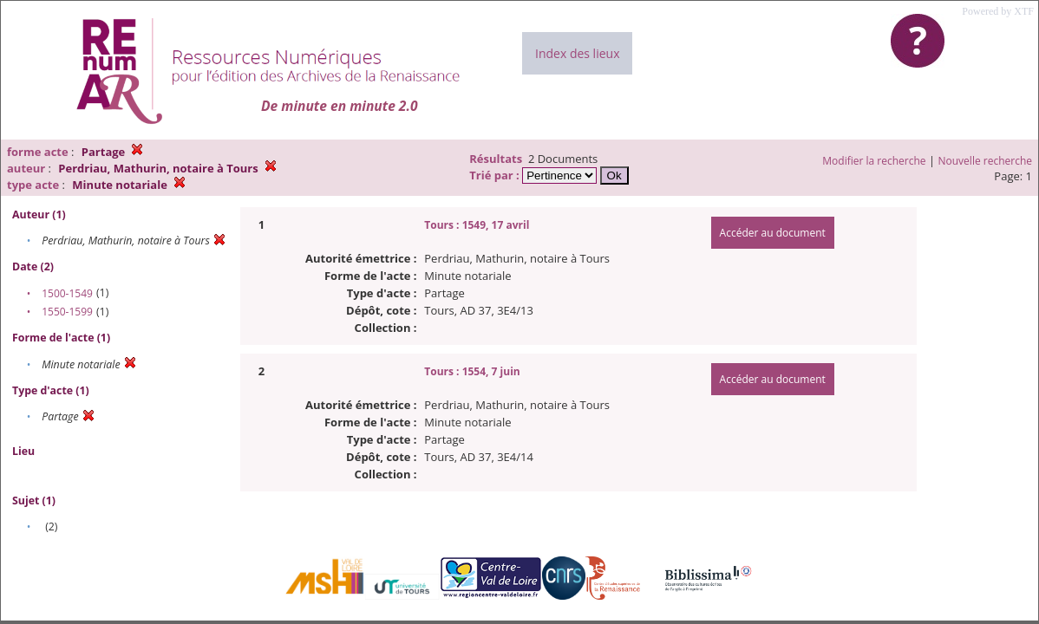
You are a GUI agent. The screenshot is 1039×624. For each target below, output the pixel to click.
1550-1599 (67, 311)
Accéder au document (773, 232)
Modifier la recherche (873, 160)
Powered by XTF (998, 11)
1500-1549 (67, 293)
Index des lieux (577, 53)
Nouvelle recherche (985, 160)
